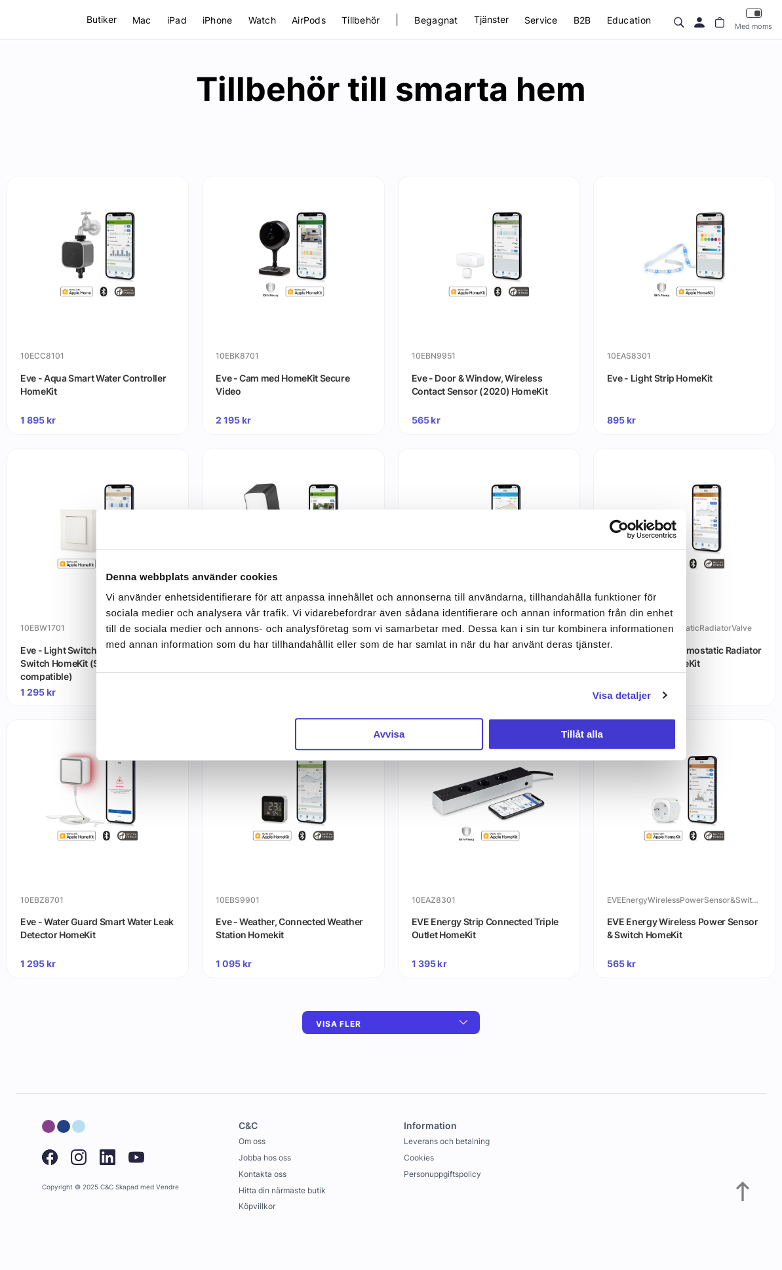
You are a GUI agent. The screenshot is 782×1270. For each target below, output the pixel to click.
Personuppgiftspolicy (442, 1174)
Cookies (419, 1157)
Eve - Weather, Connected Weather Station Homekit (289, 928)
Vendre (167, 1187)
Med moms (753, 19)
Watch (262, 20)
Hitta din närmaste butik (282, 1190)
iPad (177, 20)
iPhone (218, 20)
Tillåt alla (582, 734)
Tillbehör (361, 20)
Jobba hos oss (265, 1157)
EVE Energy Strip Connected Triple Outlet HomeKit (485, 928)
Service (541, 20)
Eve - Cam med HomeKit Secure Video (282, 384)
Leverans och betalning (447, 1141)
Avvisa (388, 734)
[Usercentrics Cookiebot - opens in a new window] (619, 529)
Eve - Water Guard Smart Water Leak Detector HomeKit (97, 928)
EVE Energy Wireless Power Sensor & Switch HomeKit (682, 928)
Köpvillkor (257, 1206)
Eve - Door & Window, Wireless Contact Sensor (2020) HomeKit (480, 384)
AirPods (309, 20)
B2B (582, 20)
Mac (141, 20)
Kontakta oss (262, 1174)
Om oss (252, 1141)
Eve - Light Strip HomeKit (660, 378)
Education (629, 20)
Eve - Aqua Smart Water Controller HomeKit (93, 384)
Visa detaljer (622, 695)
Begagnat (436, 20)
